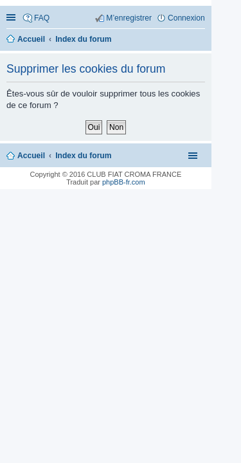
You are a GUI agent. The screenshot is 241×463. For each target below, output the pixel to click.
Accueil (31, 155)
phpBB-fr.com (123, 182)
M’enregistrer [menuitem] (129, 18)
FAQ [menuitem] (41, 18)
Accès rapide (12, 18)
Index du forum (83, 155)
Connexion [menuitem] (186, 18)
